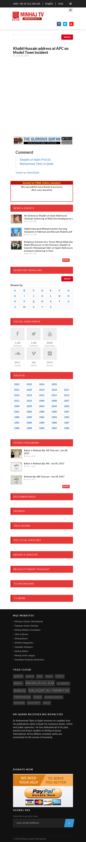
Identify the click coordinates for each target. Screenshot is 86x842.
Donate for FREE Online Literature (42, 183)
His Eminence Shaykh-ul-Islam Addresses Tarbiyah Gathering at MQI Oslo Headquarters (48, 217)
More (66, 260)
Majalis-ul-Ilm (40, 683)
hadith (30, 676)
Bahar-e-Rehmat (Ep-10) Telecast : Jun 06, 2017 (46, 452)
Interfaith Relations (24, 647)
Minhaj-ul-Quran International (29, 621)
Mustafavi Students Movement (29, 659)
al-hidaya (63, 683)
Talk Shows (22, 525)
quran (18, 676)
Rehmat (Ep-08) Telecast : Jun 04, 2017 (44, 476)
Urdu (60, 3)
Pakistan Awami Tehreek (26, 626)
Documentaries (25, 496)
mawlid (20, 690)
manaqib (19, 703)
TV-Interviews (24, 583)
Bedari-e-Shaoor (26, 554)
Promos (19, 511)
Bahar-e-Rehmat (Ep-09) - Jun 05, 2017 (44, 463)
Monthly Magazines (24, 642)
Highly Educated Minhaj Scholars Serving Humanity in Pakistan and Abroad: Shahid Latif (48, 230)
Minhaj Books (21, 638)
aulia (46, 703)
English (49, 3)
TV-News (19, 598)
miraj (18, 683)
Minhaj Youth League (25, 655)
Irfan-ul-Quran (21, 634)
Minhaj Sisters (21, 651)
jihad (38, 697)
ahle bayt (34, 703)
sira (39, 676)
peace (49, 676)
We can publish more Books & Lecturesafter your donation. (41, 188)
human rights (53, 697)
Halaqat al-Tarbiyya (49, 690)
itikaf (60, 676)
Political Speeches (27, 540)
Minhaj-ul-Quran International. (33, 839)
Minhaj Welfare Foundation (27, 630)
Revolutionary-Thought (32, 569)
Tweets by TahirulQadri (27, 172)
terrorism (22, 697)
